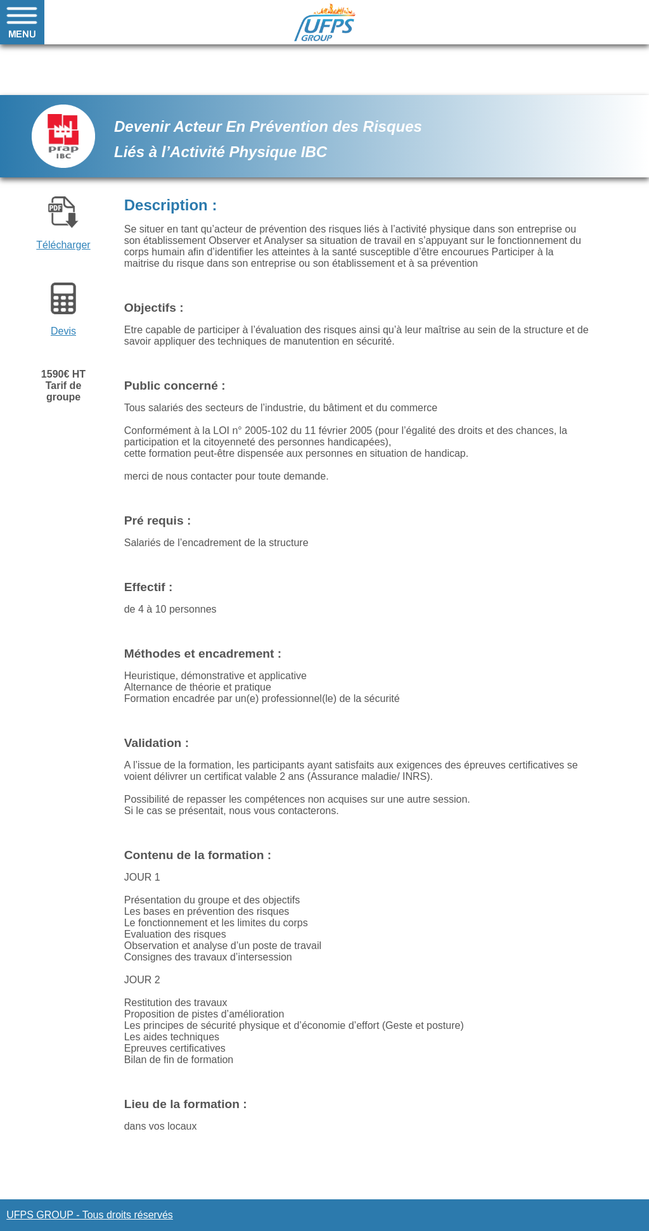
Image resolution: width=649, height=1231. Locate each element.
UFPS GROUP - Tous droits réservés (89, 1214)
